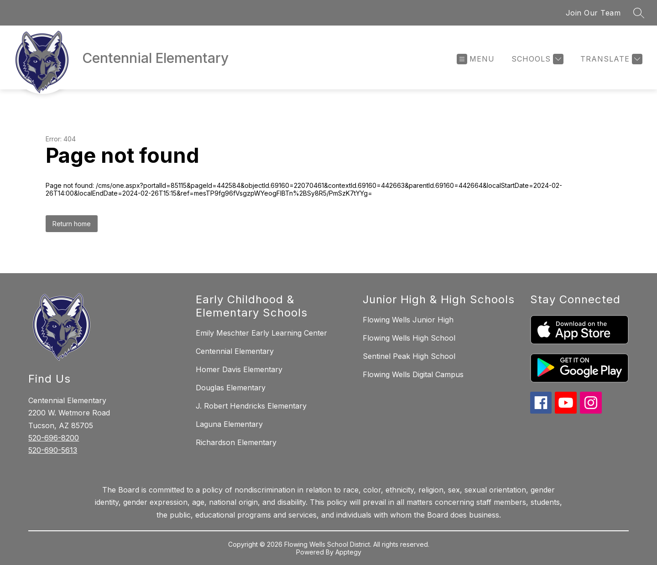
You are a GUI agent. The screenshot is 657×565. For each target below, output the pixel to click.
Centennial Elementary (235, 351)
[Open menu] (476, 59)
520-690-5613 (52, 450)
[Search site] (638, 12)
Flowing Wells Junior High (408, 319)
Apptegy (348, 552)
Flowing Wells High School (409, 337)
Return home (71, 224)
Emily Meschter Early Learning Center (261, 332)
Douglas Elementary (231, 387)
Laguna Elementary (229, 424)
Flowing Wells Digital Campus (413, 374)
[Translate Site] (610, 59)
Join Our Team (593, 12)
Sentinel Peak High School (409, 356)
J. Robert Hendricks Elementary (251, 405)
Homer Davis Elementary (239, 369)
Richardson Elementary (236, 442)
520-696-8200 (53, 437)
